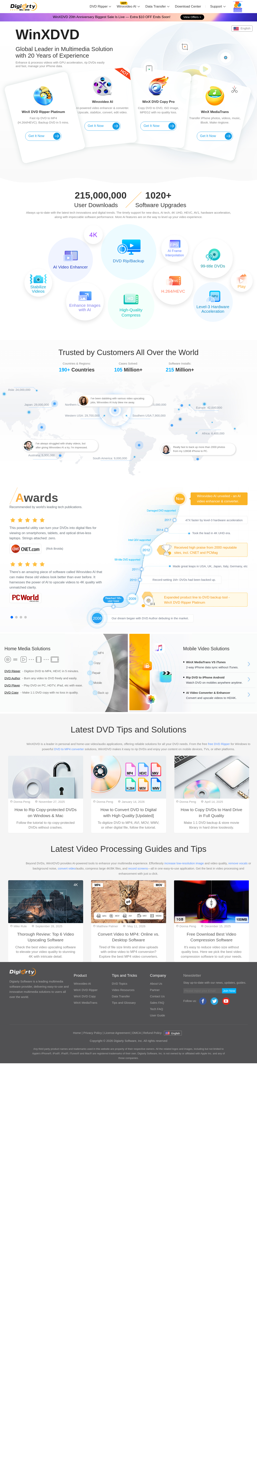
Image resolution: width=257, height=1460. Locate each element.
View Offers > (192, 17)
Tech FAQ (156, 1009)
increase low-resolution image (184, 863)
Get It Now (44, 136)
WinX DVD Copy (85, 996)
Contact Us (157, 996)
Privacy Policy (92, 1032)
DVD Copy (12, 692)
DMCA (136, 1032)
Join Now (229, 990)
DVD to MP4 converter (69, 749)
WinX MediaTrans (85, 1002)
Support (216, 6)
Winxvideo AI (126, 6)
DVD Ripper (99, 6)
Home (77, 1032)
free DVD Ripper (219, 744)
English (242, 28)
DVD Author (12, 678)
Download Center (188, 6)
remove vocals (238, 863)
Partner (155, 990)
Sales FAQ (157, 1002)
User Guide (157, 1015)
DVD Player (12, 685)
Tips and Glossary (124, 1002)
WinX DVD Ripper (86, 990)
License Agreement (117, 1032)
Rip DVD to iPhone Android (205, 677)
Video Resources (123, 990)
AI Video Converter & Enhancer (208, 692)
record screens (138, 868)
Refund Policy (152, 1032)
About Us (156, 983)
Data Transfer (155, 6)
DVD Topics (119, 983)
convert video (66, 868)
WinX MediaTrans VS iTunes (206, 662)
